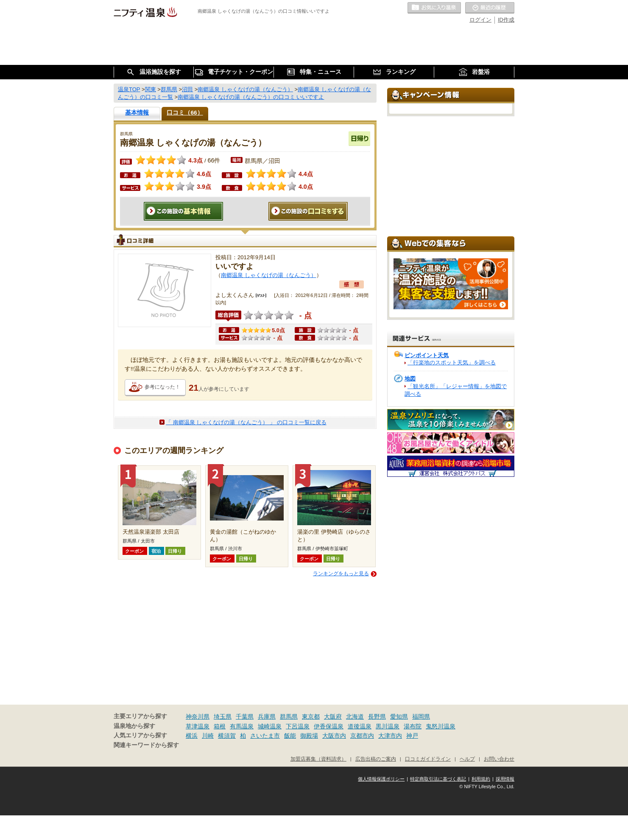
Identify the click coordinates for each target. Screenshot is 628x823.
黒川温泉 (387, 726)
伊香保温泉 (328, 726)
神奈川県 (197, 716)
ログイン (480, 20)
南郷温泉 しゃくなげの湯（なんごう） (268, 275)
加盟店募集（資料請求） (318, 758)
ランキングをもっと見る (341, 574)
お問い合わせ (499, 758)
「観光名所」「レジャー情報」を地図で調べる (456, 390)
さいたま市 (265, 735)
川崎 (208, 735)
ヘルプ (467, 758)
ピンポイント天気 (427, 355)
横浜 (192, 735)
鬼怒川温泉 (440, 726)
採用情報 (505, 778)
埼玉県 (223, 716)
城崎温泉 (270, 726)
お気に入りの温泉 (434, 8)
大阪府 (333, 716)
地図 (410, 378)
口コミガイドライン (428, 758)
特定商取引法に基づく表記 (438, 778)
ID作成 (506, 20)
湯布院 (412, 726)
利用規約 (481, 778)
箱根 (220, 726)
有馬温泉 (242, 726)
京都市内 (362, 735)
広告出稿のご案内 (375, 758)
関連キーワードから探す (146, 745)
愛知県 (399, 716)
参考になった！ (162, 387)
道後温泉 (359, 726)
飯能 (290, 735)
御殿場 (309, 735)
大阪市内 (334, 735)
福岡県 (421, 716)
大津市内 (390, 735)
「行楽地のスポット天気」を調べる (452, 362)
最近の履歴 (489, 8)
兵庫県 (267, 716)
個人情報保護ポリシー (381, 778)
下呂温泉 (298, 726)
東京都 (311, 716)
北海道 (355, 716)
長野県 (377, 716)
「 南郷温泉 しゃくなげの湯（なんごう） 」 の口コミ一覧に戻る (246, 422)
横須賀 (227, 735)
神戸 (412, 735)
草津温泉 (197, 726)
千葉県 (245, 716)
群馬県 (289, 716)
